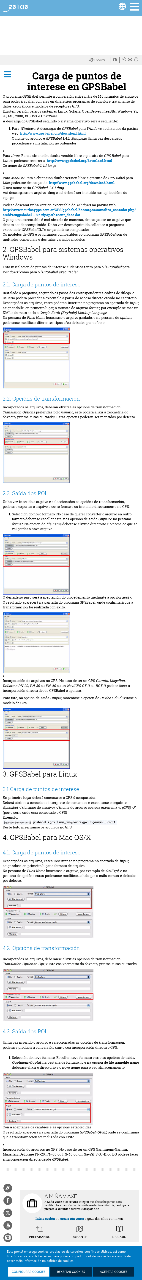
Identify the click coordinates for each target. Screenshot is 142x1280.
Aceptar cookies (113, 1272)
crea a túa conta (72, 1218)
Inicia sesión (45, 1218)
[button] (99, 60)
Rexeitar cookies (71, 1272)
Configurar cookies (28, 1272)
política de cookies (60, 1261)
